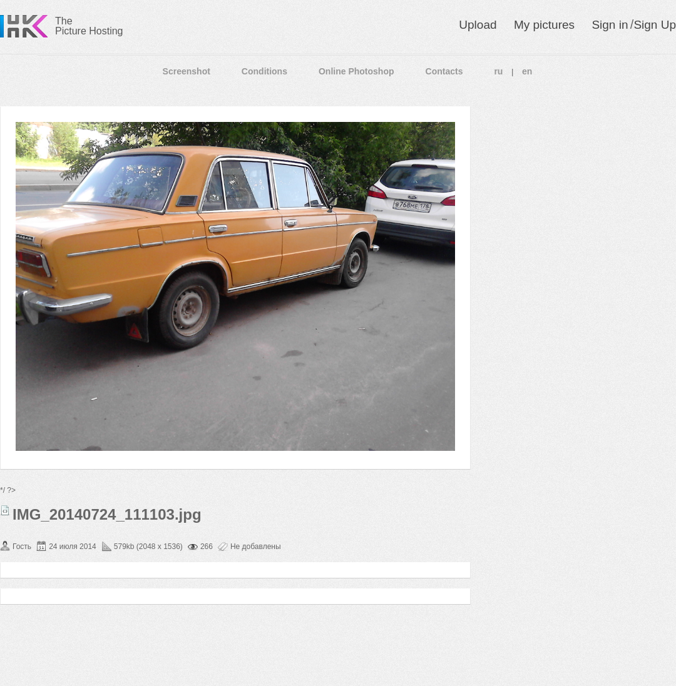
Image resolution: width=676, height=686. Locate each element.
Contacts (444, 71)
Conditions (264, 71)
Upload (477, 24)
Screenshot (186, 71)
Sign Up (654, 24)
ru (498, 71)
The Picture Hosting (89, 26)
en (527, 71)
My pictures (544, 24)
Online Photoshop (356, 71)
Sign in (610, 24)
